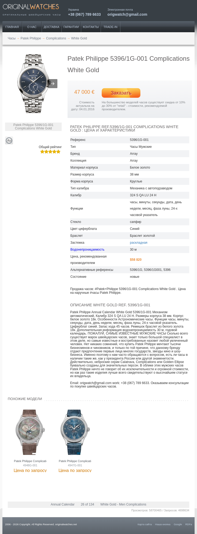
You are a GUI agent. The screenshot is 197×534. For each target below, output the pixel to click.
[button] (52, 83)
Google (178, 524)
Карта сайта (145, 524)
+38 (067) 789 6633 (84, 14)
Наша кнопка (162, 524)
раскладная (138, 242)
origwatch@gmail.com (127, 14)
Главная (12, 26)
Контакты (91, 26)
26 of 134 (87, 504)
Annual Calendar (62, 504)
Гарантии (71, 26)
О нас (32, 26)
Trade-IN (110, 26)
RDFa (188, 524)
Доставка (51, 26)
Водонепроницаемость (87, 249)
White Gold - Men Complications (123, 504)
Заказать (121, 93)
